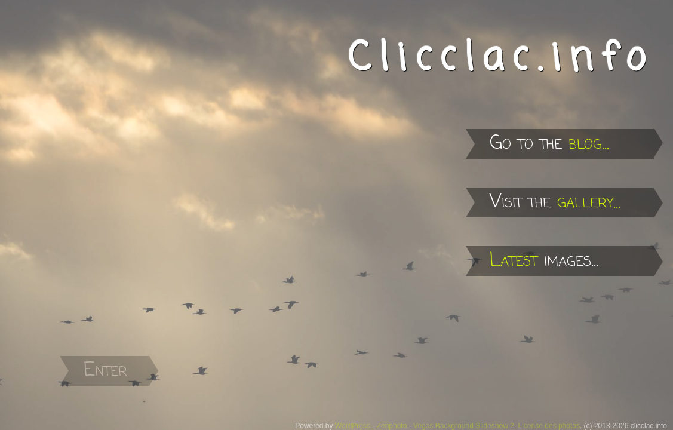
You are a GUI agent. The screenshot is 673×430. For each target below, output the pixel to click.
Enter (105, 370)
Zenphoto (392, 426)
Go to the (549, 143)
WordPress (352, 426)
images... (544, 260)
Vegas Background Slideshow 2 (463, 426)
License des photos (549, 426)
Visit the (555, 202)
